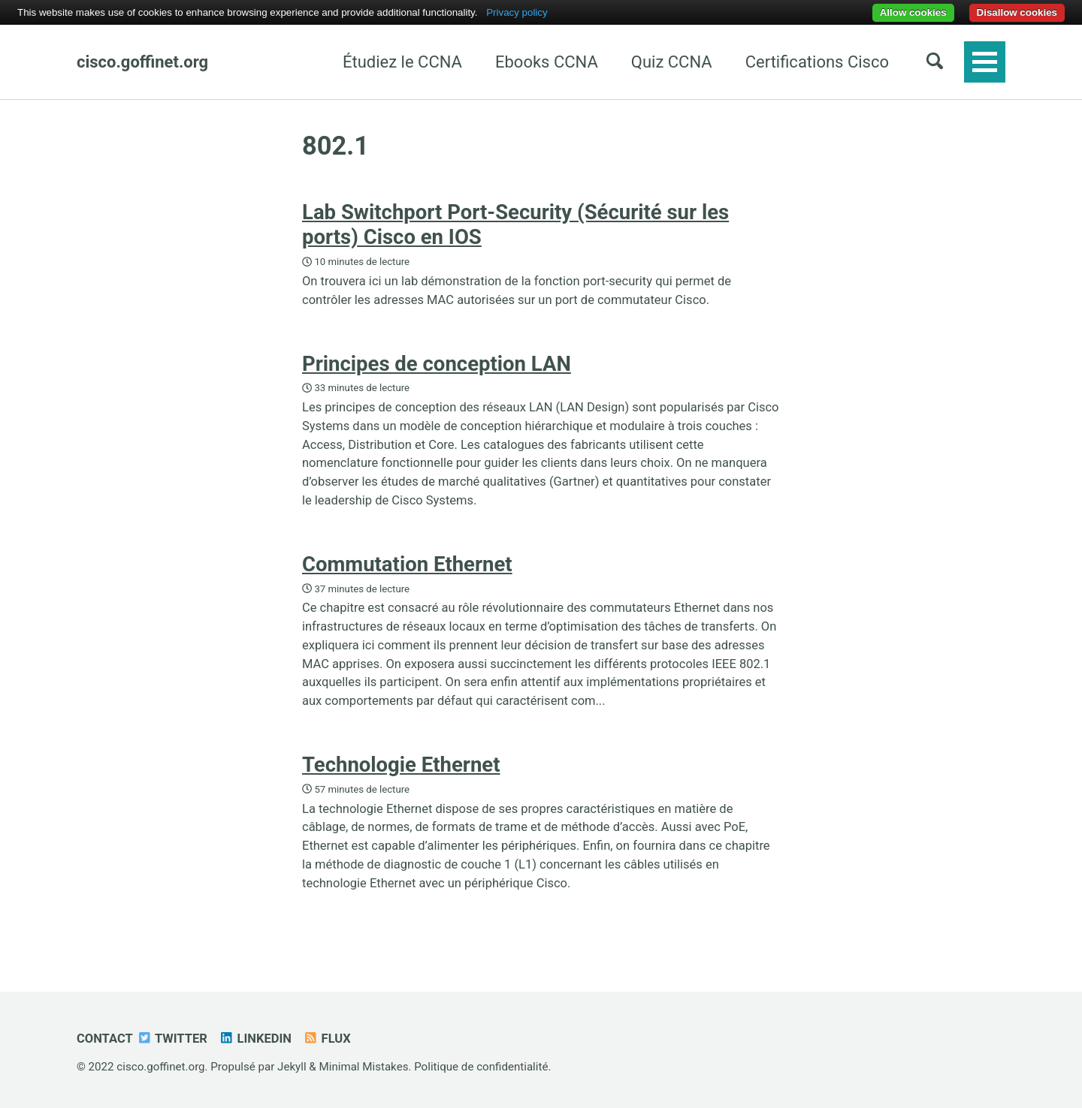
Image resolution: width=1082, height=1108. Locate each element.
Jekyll (292, 1066)
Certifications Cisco (817, 62)
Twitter (172, 1038)
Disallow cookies (1017, 12)
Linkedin (255, 1038)
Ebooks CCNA (546, 62)
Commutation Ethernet (407, 564)
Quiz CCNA (671, 62)
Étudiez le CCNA (402, 62)
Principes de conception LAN (436, 363)
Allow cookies (913, 12)
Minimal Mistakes (364, 1066)
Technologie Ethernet (401, 764)
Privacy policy (516, 12)
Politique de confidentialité (481, 1066)
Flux (327, 1038)
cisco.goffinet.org (142, 62)
